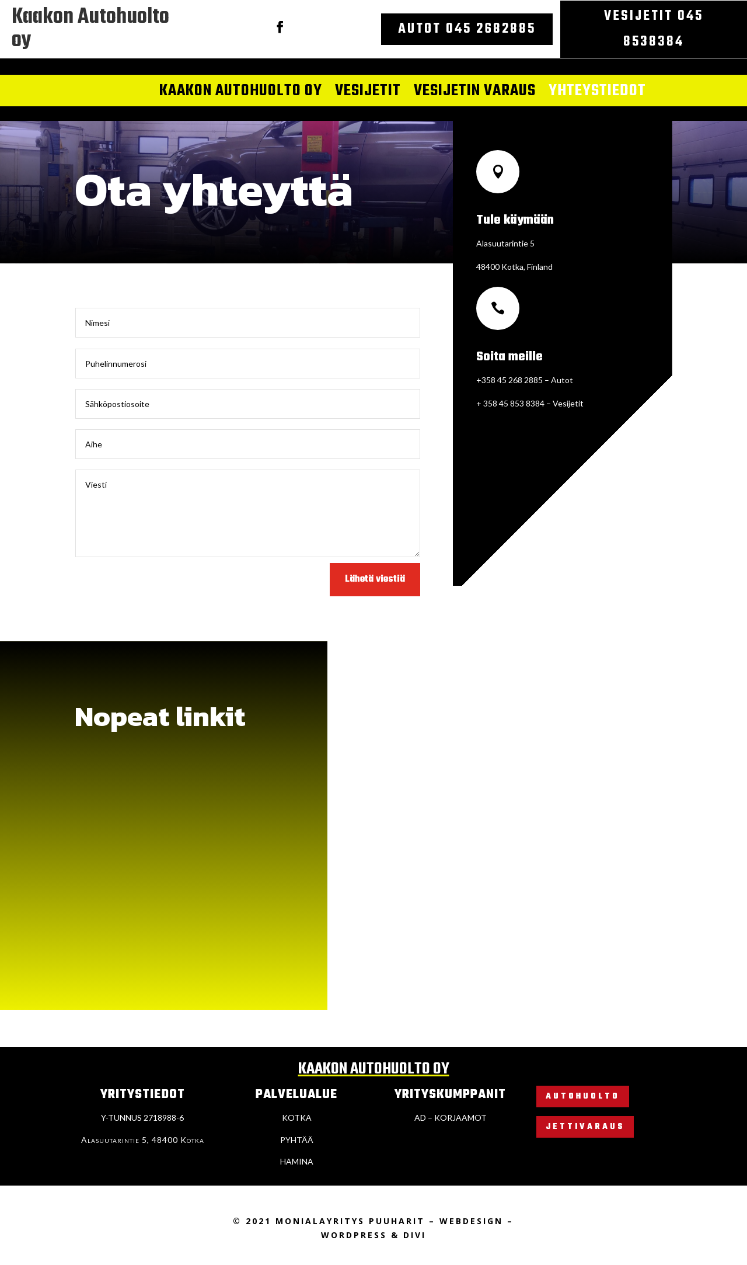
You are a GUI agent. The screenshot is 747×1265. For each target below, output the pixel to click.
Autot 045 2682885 (466, 29)
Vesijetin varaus (475, 92)
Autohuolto (583, 1096)
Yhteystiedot (597, 92)
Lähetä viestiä (375, 579)
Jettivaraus (585, 1127)
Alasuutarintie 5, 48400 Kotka (142, 1140)
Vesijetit (368, 92)
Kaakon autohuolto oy (240, 92)
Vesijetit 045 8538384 (653, 29)
